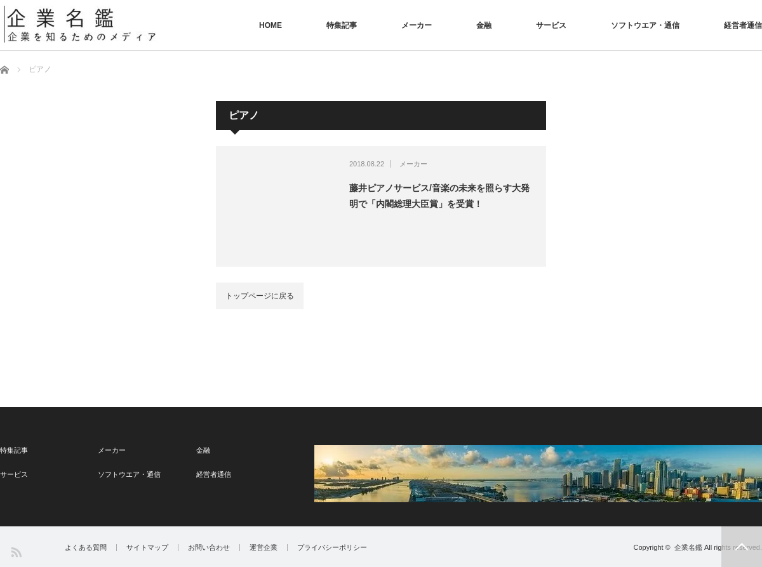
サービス (551, 25)
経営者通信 (743, 25)
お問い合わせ (209, 547)
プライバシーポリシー (332, 547)
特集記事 (341, 25)
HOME (270, 25)
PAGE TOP (741, 546)
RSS (15, 551)
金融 (483, 25)
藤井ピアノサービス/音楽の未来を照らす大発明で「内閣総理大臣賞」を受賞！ (439, 196)
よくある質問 (86, 547)
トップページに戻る (259, 295)
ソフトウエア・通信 (645, 25)
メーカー (416, 25)
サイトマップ (147, 547)
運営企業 (263, 547)
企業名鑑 (688, 547)
